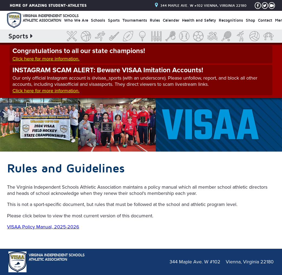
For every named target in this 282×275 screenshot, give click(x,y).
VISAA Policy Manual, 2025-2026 (43, 227)
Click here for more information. (45, 59)
